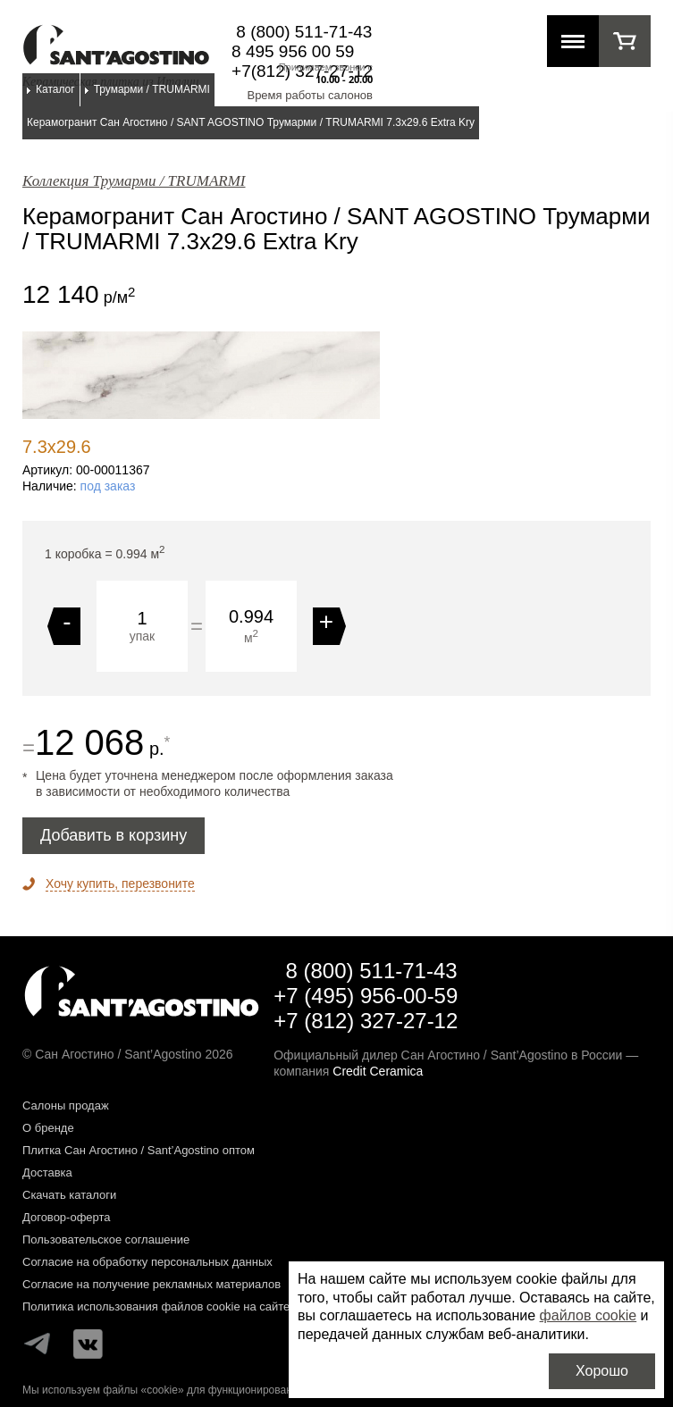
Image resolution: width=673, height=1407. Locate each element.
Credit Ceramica (377, 1071)
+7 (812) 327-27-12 (365, 1021)
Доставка (47, 1172)
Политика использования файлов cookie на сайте (156, 1306)
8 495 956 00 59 (292, 51)
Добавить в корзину (113, 835)
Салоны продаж (65, 1105)
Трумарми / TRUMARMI (152, 89)
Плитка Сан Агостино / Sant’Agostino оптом (138, 1150)
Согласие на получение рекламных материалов (151, 1284)
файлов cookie (588, 1315)
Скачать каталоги (69, 1195)
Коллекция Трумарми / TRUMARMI (134, 180)
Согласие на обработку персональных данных (147, 1262)
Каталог (55, 89)
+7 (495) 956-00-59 (365, 996)
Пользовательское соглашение (105, 1239)
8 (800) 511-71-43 (304, 31)
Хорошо (602, 1370)
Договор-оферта (66, 1217)
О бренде (48, 1128)
